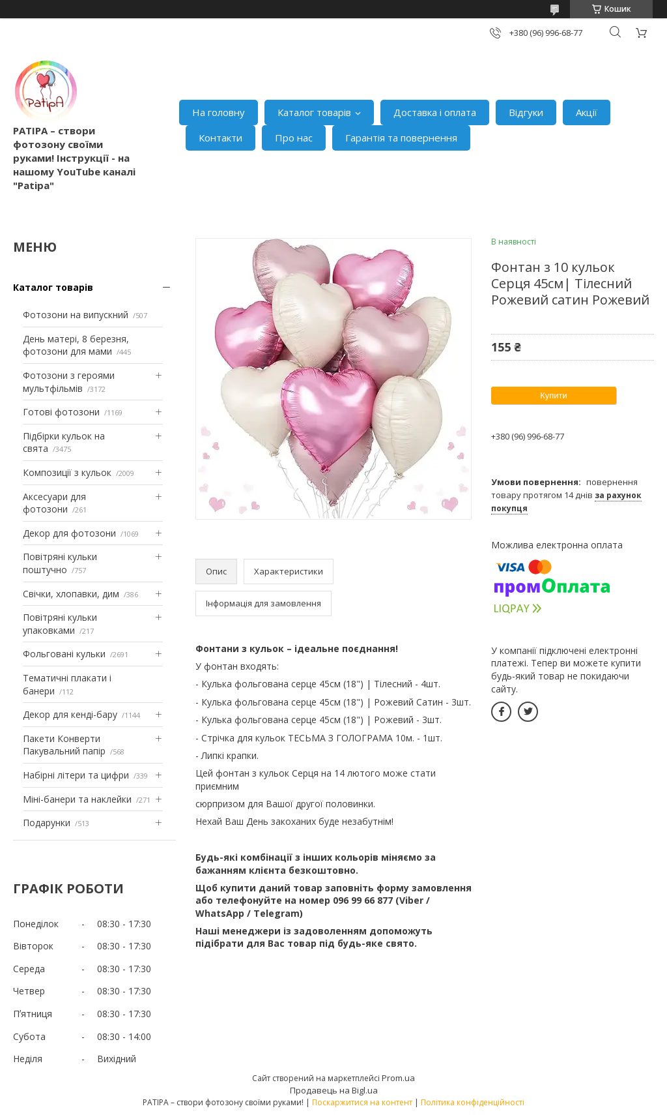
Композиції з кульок (67, 472)
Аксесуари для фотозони (54, 503)
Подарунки (46, 822)
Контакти (220, 137)
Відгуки (526, 112)
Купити (553, 395)
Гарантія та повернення (401, 137)
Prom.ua (398, 1078)
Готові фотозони (61, 412)
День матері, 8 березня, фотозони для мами (76, 345)
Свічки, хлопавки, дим (71, 593)
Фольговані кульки (64, 653)
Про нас (294, 137)
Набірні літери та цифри (76, 775)
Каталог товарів (314, 112)
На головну (218, 112)
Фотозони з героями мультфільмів (69, 381)
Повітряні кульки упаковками (60, 623)
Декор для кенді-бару (70, 714)
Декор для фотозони (69, 533)
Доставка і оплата (434, 112)
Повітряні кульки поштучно (60, 563)
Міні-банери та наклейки (77, 799)
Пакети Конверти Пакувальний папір (64, 745)
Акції (586, 112)
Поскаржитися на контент (362, 1102)
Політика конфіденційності (472, 1102)
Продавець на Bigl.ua (334, 1090)
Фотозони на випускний (75, 314)
